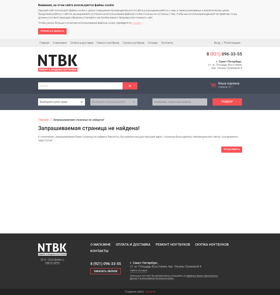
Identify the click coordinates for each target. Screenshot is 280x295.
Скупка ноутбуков (133, 42)
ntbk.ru (60, 259)
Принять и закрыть (52, 31)
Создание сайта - (140, 291)
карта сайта (52, 262)
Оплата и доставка (81, 42)
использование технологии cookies (157, 278)
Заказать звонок (105, 271)
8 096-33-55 (224, 54)
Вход (217, 42)
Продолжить (232, 149)
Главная (44, 42)
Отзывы (153, 42)
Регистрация (232, 42)
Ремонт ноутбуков (108, 42)
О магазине (60, 42)
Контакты (167, 42)
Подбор (227, 101)
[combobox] (61, 102)
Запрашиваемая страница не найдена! (78, 119)
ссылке (136, 22)
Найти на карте (138, 270)
